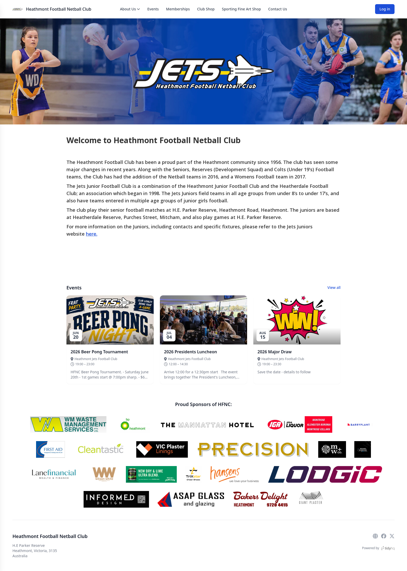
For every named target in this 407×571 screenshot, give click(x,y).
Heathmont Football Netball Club (58, 9)
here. (91, 234)
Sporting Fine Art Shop (241, 8)
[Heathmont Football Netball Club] (17, 9)
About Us (130, 8)
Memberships (178, 8)
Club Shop (205, 8)
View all (334, 287)
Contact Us (277, 8)
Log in (384, 8)
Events (153, 8)
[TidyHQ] (388, 548)
